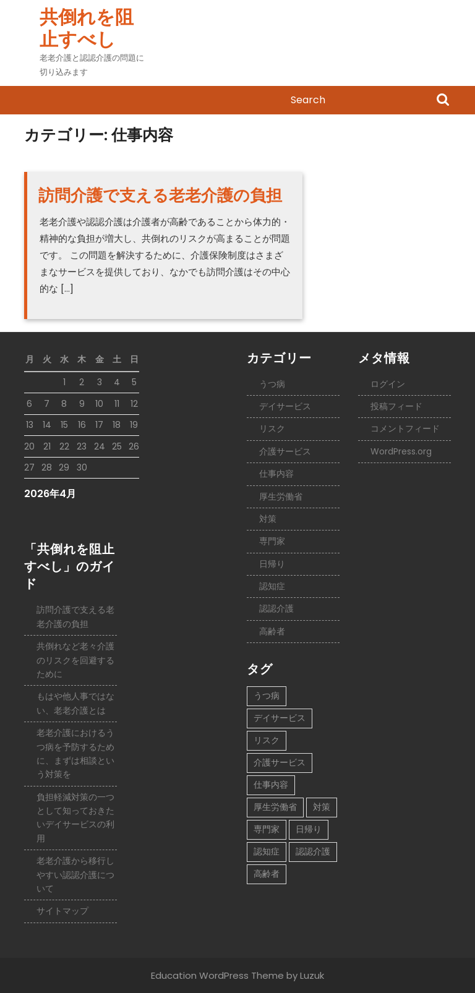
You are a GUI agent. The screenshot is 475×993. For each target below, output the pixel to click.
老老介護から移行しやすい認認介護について (75, 874)
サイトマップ (62, 911)
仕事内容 (276, 473)
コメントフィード (405, 428)
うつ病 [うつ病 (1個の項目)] (267, 695)
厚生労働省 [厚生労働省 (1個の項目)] (275, 807)
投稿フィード (396, 406)
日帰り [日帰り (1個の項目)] (309, 829)
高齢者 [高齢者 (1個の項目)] (267, 873)
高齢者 (272, 631)
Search (443, 100)
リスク (272, 428)
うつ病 (272, 384)
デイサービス (285, 406)
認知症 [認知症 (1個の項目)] (267, 851)
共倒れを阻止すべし (87, 28)
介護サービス (285, 451)
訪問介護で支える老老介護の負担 (160, 195)
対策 (267, 519)
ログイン (387, 384)
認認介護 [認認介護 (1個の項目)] (313, 851)
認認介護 (276, 608)
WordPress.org (401, 451)
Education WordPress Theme (217, 975)
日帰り (272, 564)
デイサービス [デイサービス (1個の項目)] (280, 718)
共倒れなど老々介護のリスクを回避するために (75, 660)
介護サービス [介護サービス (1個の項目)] (280, 762)
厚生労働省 (280, 496)
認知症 (272, 586)
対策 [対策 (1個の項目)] (321, 807)
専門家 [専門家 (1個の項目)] (267, 829)
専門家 (272, 541)
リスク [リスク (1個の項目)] (267, 740)
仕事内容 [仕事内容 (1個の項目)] (271, 784)
